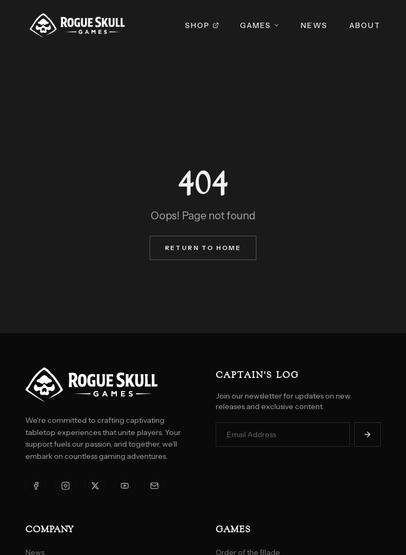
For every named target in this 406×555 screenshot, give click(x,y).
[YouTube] (124, 485)
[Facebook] (36, 485)
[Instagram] (65, 485)
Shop (201, 25)
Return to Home (203, 248)
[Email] (154, 485)
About (365, 25)
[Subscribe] (367, 434)
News (314, 25)
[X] (95, 485)
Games (260, 25)
